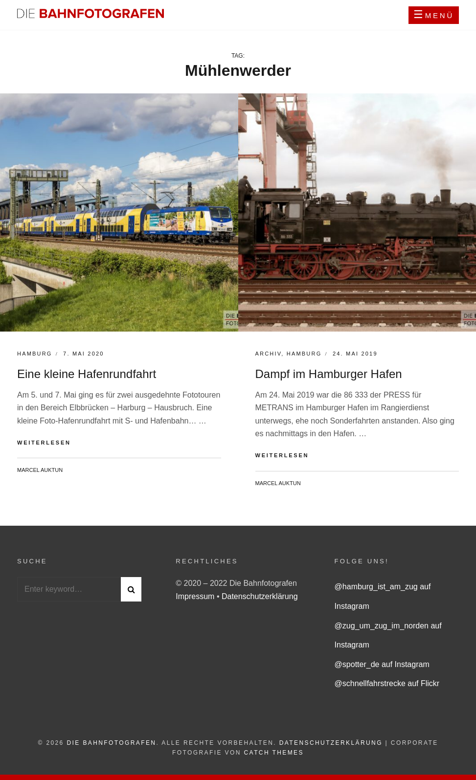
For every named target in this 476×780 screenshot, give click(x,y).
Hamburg (34, 354)
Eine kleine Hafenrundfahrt (86, 373)
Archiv (268, 354)
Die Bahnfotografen (111, 742)
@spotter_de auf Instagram (382, 664)
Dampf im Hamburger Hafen (328, 373)
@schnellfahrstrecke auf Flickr (387, 683)
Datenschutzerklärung (260, 596)
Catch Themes (274, 752)
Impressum (196, 596)
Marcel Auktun (40, 470)
